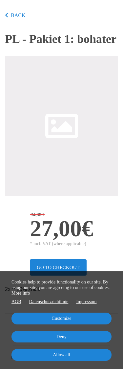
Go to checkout (58, 267)
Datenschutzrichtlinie (49, 301)
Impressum (86, 301)
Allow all (61, 354)
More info (20, 293)
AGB (16, 301)
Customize (62, 318)
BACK (15, 15)
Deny (61, 336)
